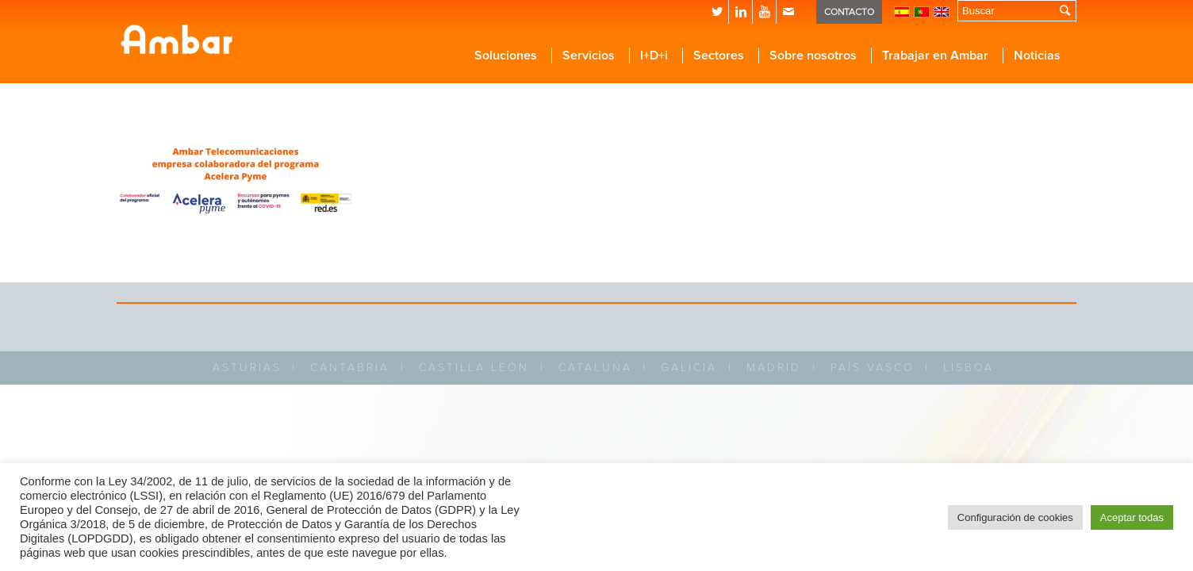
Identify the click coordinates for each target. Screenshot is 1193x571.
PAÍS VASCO (872, 367)
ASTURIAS (247, 367)
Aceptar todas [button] (1132, 517)
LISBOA (968, 367)
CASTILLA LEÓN (474, 367)
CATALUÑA (595, 367)
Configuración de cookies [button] (1015, 517)
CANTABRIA (349, 367)
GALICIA (689, 367)
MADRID (773, 367)
